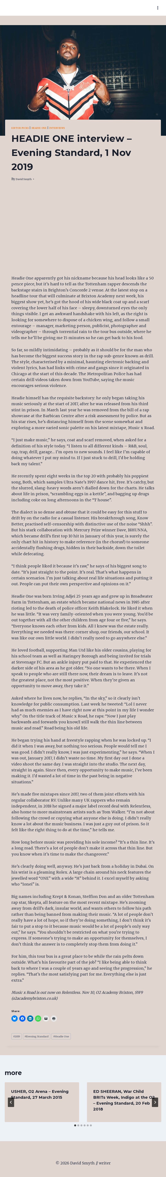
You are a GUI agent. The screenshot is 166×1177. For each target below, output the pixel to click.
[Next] (155, 1103)
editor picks (22, 128)
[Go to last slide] (11, 1103)
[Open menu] (157, 8)
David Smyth (25, 179)
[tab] (75, 1127)
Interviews (68, 128)
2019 (17, 1037)
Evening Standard (42, 1037)
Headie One (45, 128)
